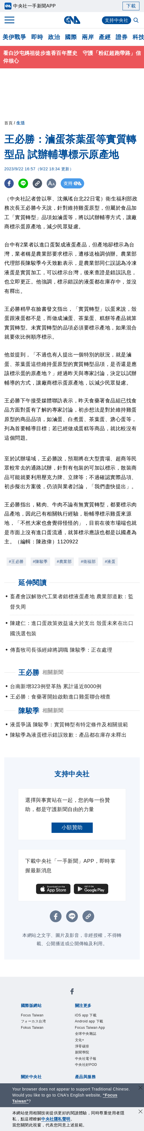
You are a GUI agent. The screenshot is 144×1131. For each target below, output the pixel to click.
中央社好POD (91, 1078)
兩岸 (88, 37)
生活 (20, 123)
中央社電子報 (91, 1070)
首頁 (8, 123)
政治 (54, 37)
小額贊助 (72, 827)
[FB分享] (9, 183)
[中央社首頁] (72, 20)
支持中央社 (117, 20)
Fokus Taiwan (37, 1032)
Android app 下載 (96, 1024)
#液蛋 (110, 561)
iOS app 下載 (91, 1016)
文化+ (82, 1047)
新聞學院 (85, 1063)
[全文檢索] (136, 21)
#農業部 (64, 561)
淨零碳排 (85, 1055)
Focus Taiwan (37, 1016)
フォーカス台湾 (39, 1024)
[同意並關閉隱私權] (141, 1112)
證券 (121, 37)
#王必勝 (16, 561)
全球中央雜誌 (91, 1039)
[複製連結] (38, 183)
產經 (105, 37)
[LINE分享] (24, 183)
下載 (131, 5)
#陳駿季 (40, 561)
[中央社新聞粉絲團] (72, 993)
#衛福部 (88, 561)
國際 (71, 37)
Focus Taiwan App (97, 1032)
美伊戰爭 (14, 37)
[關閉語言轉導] (141, 1088)
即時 (37, 37)
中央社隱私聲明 (55, 1119)
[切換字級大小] (53, 183)
